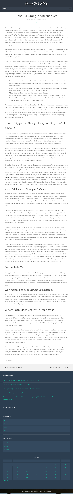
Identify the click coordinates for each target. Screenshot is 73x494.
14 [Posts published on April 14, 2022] (36, 471)
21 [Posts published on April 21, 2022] (36, 474)
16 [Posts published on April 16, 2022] (55, 471)
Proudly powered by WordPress (30, 491)
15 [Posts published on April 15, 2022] (46, 471)
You (5, 430)
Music (12, 360)
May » (8, 481)
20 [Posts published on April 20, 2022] (27, 474)
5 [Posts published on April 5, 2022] (17, 467)
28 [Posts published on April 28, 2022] (36, 478)
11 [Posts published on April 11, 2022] (7, 471)
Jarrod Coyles (41, 20)
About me (7, 443)
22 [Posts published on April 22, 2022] (46, 474)
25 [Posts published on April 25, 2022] (7, 478)
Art (5, 420)
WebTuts (49, 491)
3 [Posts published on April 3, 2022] (65, 464)
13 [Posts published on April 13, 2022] (27, 471)
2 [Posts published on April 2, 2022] (55, 464)
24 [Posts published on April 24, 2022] (65, 474)
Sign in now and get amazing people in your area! (17, 384)
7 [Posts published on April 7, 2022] (36, 467)
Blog (7, 446)
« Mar (4, 481)
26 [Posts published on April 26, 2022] (17, 478)
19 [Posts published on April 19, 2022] (17, 474)
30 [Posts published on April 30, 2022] (55, 478)
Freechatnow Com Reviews (13, 367)
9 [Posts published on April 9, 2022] (55, 467)
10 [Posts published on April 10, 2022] (65, 467)
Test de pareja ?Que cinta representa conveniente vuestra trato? (21, 389)
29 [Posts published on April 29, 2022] (46, 478)
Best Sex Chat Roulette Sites (59, 367)
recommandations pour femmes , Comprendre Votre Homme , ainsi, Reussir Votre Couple (28, 393)
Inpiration (7, 424)
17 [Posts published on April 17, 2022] (65, 471)
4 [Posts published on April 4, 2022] (7, 467)
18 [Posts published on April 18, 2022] (7, 474)
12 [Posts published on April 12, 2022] (17, 471)
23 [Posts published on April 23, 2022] (55, 474)
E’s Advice (7, 450)
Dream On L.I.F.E (36, 3)
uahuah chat (9, 177)
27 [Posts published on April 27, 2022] (27, 478)
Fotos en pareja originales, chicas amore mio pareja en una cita (21, 380)
